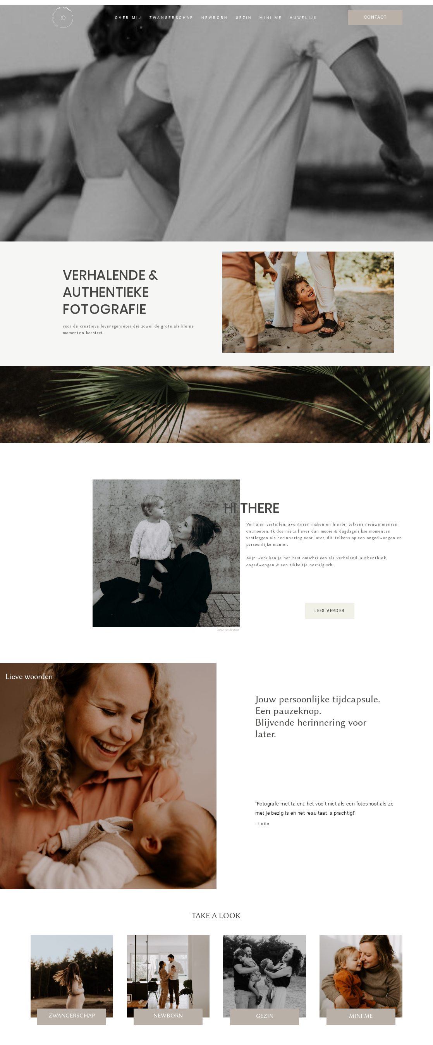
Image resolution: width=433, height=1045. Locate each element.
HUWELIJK (304, 18)
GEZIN (244, 18)
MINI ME (270, 18)
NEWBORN (214, 18)
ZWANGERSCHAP (171, 18)
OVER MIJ (128, 18)
